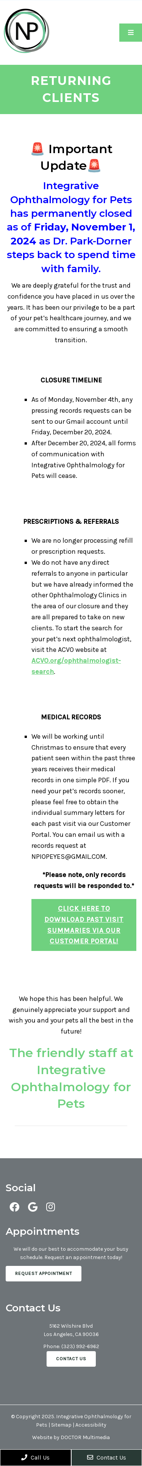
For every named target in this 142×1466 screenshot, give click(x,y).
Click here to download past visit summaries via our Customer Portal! (83, 924)
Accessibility (90, 1425)
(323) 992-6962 (80, 1346)
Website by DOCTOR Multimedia (71, 1437)
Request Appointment (43, 1273)
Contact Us (71, 1358)
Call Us (35, 1457)
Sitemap (61, 1425)
